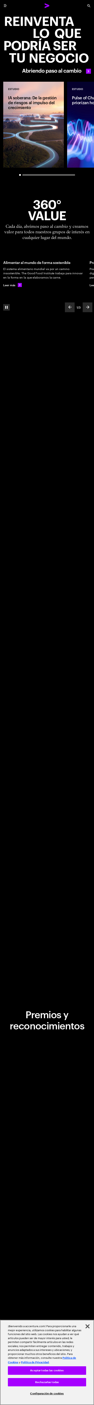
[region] (47, 1362)
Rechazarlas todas (47, 1382)
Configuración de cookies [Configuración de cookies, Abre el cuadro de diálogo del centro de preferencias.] (47, 1393)
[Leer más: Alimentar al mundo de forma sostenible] (12, 285)
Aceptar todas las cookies (47, 1370)
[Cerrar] (87, 1326)
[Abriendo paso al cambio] (47, 44)
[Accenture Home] (47, 6)
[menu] (5, 6)
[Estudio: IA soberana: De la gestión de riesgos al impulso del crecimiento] (33, 125)
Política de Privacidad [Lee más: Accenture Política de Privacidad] (35, 1362)
